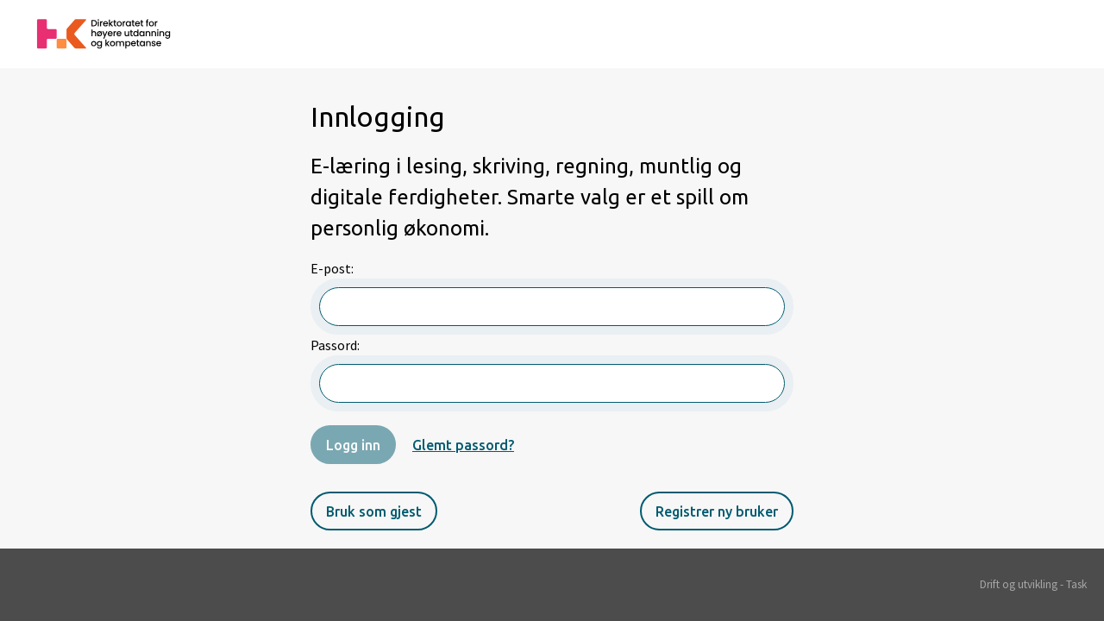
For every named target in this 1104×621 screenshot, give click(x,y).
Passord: (552, 373)
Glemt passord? (463, 445)
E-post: (552, 297)
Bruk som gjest (374, 511)
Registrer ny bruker (717, 511)
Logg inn (353, 445)
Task (1076, 584)
